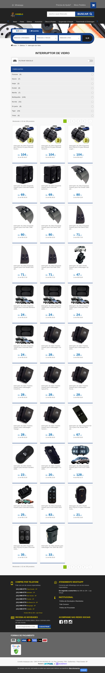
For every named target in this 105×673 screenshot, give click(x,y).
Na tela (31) (16, 102)
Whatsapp (17, 5)
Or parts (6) (16, 106)
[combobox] (24, 38)
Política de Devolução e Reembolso (71, 606)
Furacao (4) (16, 74)
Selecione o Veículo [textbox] (43, 38)
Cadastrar (44, 631)
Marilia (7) (16, 92)
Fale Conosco (64, 609)
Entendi (83, 670)
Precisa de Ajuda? (63, 5)
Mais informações (74, 668)
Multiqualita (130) (19, 97)
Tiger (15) (16, 111)
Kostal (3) (16, 88)
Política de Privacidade (67, 612)
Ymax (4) (16, 115)
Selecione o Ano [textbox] (65, 38)
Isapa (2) (15, 83)
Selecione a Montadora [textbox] (21, 38)
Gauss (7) (16, 79)
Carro (19, 31)
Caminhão (34, 31)
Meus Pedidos (80, 5)
